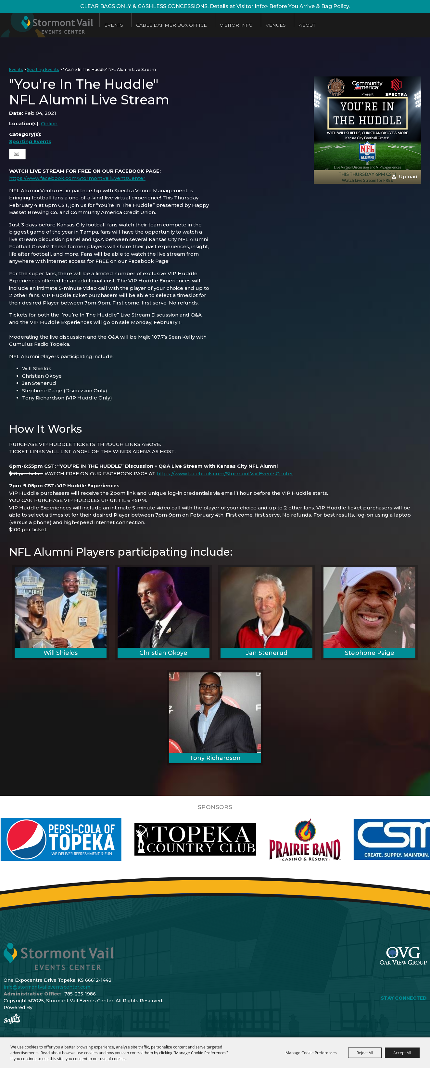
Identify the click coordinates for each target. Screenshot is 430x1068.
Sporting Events (43, 69)
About (307, 25)
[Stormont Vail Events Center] (46, 25)
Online (49, 123)
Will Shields (61, 652)
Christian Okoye (163, 652)
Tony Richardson (215, 758)
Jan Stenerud (266, 652)
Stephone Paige (369, 652)
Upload (408, 176)
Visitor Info (236, 25)
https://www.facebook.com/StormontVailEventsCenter (77, 178)
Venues (276, 25)
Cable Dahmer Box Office (171, 25)
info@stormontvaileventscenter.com (47, 987)
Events (113, 25)
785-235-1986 (80, 994)
